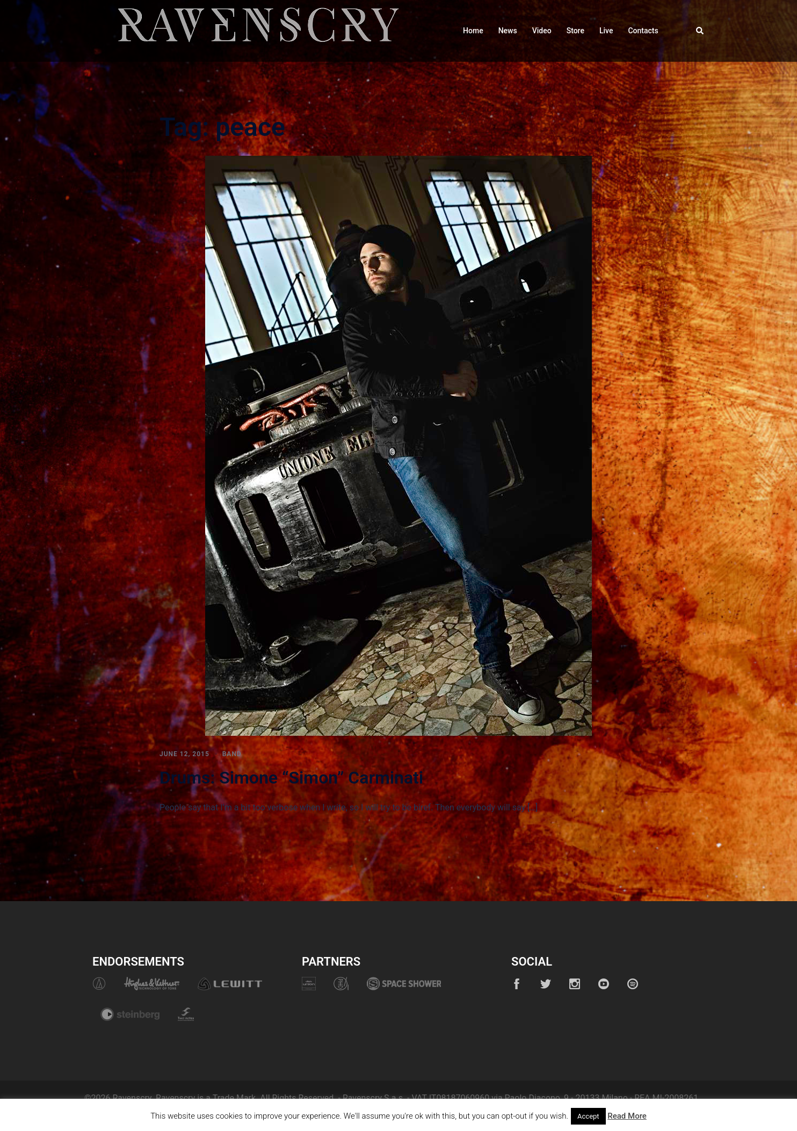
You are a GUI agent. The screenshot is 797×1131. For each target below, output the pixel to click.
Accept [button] (588, 1116)
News (507, 30)
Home (473, 30)
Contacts (643, 30)
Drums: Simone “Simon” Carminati (291, 777)
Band (232, 754)
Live (606, 30)
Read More (627, 1116)
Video (542, 30)
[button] (700, 30)
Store (575, 30)
